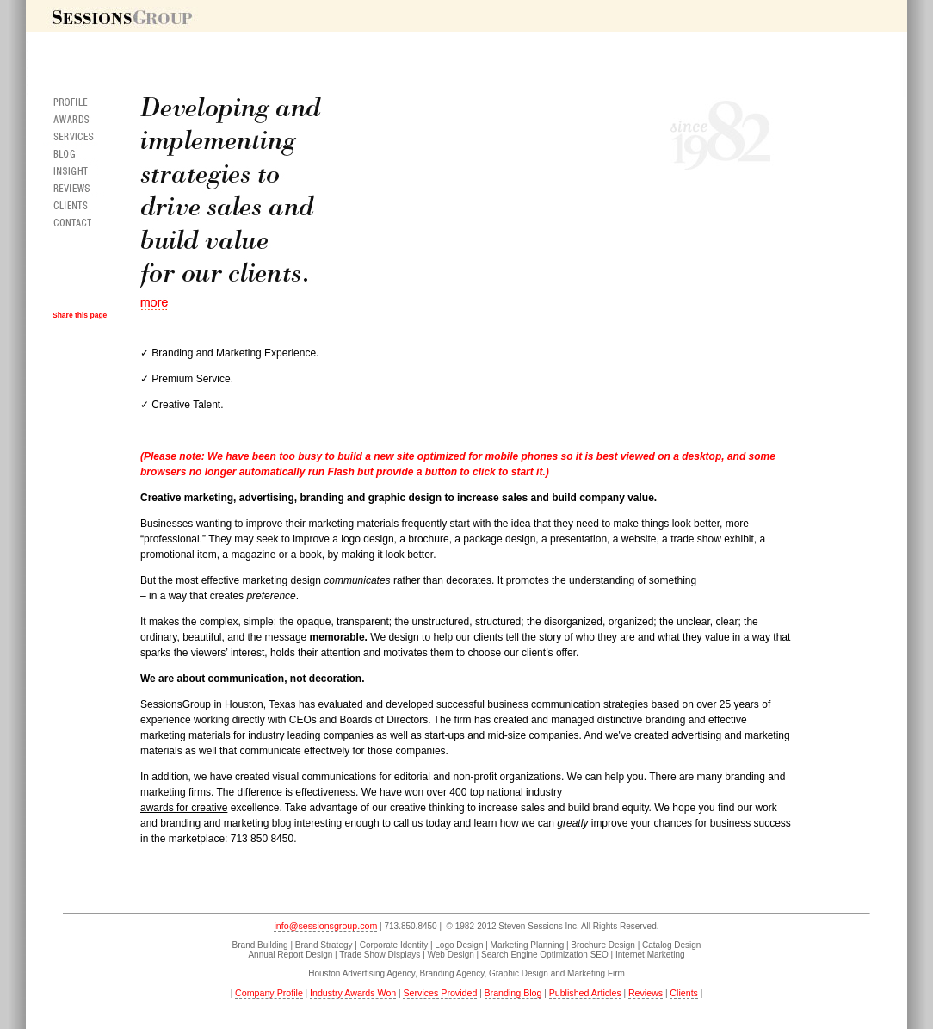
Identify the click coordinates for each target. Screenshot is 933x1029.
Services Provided (440, 993)
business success (750, 823)
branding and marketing (214, 823)
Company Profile (269, 993)
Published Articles (585, 993)
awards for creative (183, 808)
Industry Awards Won (353, 993)
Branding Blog (513, 993)
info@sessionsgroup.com (325, 926)
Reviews (645, 993)
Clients (684, 993)
